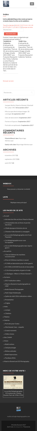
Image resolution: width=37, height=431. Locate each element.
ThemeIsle (26, 427)
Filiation (6, 317)
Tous (4, 25)
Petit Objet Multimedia (13, 293)
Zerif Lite (10, 427)
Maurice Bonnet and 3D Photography (16, 361)
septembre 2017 (10, 159)
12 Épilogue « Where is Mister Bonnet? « (18, 274)
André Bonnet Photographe (14, 289)
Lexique (7, 310)
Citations (8, 313)
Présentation (9, 300)
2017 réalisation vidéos (13, 280)
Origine (7, 303)
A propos (7, 277)
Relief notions (9, 344)
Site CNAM (8, 337)
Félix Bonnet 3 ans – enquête (14, 327)
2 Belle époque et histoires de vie (16, 228)
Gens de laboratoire (11, 118)
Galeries (7, 320)
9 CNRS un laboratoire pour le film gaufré (19, 263)
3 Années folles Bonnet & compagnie (17, 231)
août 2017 (8, 163)
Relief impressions (11, 354)
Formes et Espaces (11, 121)
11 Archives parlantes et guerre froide (17, 270)
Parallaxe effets (10, 358)
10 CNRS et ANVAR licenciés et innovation (19, 267)
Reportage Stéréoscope (24, 144)
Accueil (6, 216)
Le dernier (10, 25)
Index (6, 306)
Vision (6, 341)
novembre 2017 (10, 155)
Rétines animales (10, 351)
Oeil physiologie (10, 348)
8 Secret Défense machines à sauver (17, 260)
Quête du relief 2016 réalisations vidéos (18, 296)
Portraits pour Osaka (12, 324)
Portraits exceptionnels (13, 125)
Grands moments (10, 330)
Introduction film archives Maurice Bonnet (19, 219)
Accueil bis (7, 251)
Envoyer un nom (27, 27)
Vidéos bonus (9, 334)
